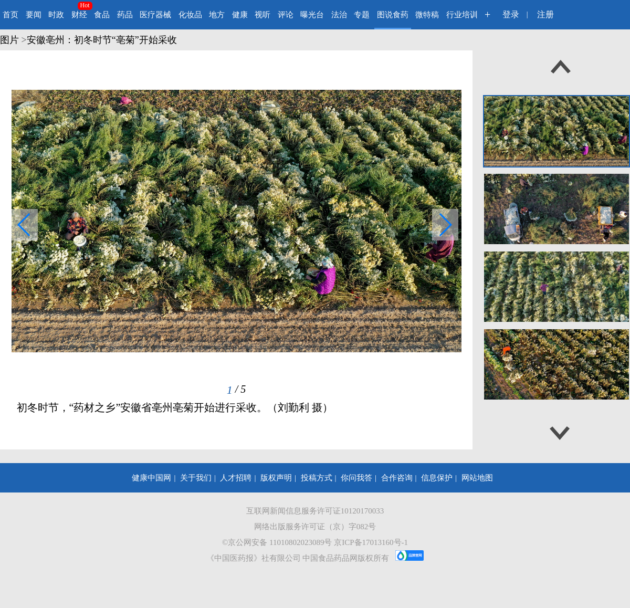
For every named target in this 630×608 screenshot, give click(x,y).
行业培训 (462, 15)
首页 (10, 15)
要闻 (33, 15)
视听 (262, 15)
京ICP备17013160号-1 (371, 542)
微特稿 (427, 15)
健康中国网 (151, 478)
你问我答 (356, 478)
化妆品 (190, 15)
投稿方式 (316, 478)
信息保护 (437, 478)
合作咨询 (397, 478)
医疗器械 (155, 15)
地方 (217, 15)
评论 (285, 15)
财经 (79, 15)
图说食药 (392, 15)
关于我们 (196, 478)
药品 (125, 15)
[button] (445, 224)
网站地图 (477, 478)
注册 (545, 14)
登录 (510, 14)
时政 (56, 15)
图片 (9, 40)
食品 (102, 15)
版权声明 (276, 478)
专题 (362, 15)
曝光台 (312, 15)
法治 (339, 15)
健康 (240, 15)
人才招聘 (235, 478)
